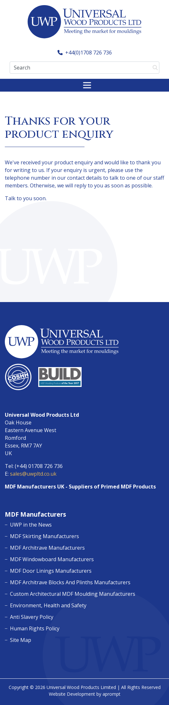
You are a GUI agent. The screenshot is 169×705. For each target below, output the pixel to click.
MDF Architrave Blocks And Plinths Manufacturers (70, 582)
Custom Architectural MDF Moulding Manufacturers (72, 593)
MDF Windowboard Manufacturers (52, 559)
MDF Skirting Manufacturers (44, 536)
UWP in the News (31, 524)
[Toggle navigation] (87, 85)
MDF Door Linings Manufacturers (51, 570)
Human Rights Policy (34, 628)
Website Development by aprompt (84, 694)
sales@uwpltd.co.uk (33, 473)
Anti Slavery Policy (31, 616)
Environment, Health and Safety (48, 605)
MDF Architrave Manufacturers (47, 547)
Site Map (20, 640)
